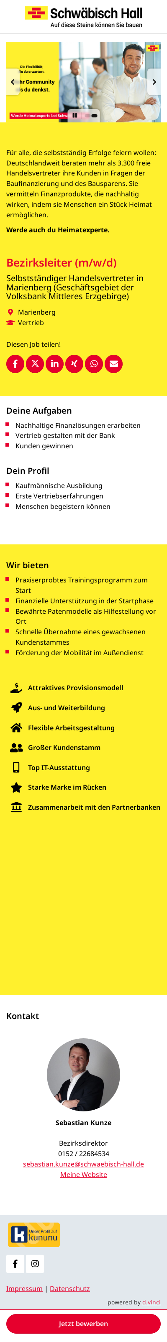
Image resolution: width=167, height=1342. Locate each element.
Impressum (24, 1288)
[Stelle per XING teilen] (74, 364)
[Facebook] (15, 1264)
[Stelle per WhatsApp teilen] (94, 364)
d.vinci (151, 1302)
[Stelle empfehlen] (114, 364)
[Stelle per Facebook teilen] (15, 364)
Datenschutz (70, 1288)
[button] (13, 82)
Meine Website (83, 1174)
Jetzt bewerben (83, 1323)
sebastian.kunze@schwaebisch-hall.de (83, 1164)
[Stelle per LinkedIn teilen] (55, 364)
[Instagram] (35, 1264)
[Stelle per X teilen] (35, 364)
